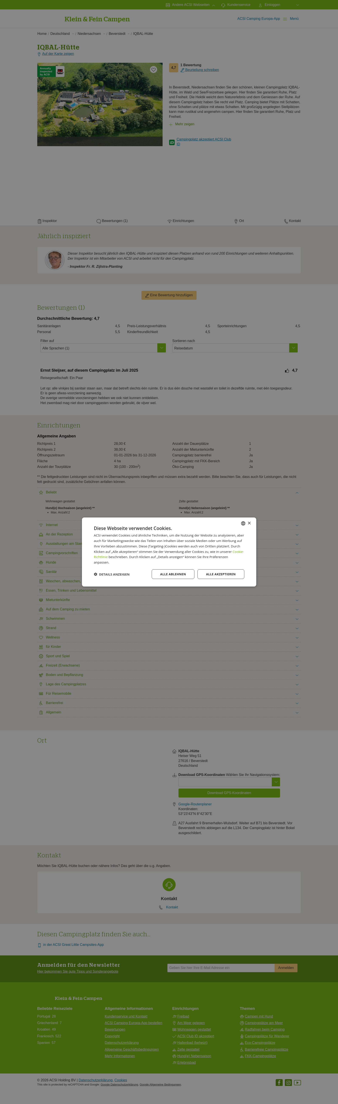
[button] (112, 574)
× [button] (249, 523)
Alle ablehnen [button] (173, 574)
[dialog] (169, 552)
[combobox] (243, 523)
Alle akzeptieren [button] (221, 574)
